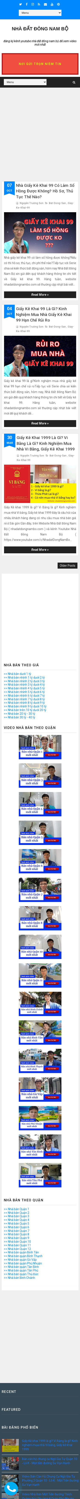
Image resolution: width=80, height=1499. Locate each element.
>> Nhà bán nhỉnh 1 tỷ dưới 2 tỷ (24, 677)
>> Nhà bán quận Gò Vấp (20, 1259)
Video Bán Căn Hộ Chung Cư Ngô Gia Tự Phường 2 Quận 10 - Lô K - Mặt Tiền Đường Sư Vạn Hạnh (50, 1481)
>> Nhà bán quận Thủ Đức (21, 1274)
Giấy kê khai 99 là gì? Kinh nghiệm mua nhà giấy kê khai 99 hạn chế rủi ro (44, 314)
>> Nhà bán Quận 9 (16, 1238)
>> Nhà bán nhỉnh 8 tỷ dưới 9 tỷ (24, 702)
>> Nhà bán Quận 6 (16, 1227)
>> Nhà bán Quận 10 (17, 1241)
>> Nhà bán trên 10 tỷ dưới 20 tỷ (25, 710)
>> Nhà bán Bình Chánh (19, 1277)
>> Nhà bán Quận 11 (17, 1245)
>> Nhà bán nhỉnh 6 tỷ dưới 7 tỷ (24, 695)
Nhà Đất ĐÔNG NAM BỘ (40, 28)
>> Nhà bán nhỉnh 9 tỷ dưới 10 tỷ (25, 706)
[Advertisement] (40, 141)
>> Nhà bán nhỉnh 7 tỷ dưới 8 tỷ (24, 699)
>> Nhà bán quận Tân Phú (21, 1270)
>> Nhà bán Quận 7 (16, 1231)
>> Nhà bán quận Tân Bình (21, 1267)
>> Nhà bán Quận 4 (16, 1220)
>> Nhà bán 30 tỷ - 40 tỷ (19, 717)
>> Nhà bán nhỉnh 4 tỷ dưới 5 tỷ (24, 688)
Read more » (40, 294)
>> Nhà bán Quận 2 (16, 1212)
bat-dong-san (57, 203)
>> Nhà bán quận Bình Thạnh (23, 1256)
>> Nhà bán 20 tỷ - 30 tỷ (19, 713)
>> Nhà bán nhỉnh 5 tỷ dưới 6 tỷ (24, 692)
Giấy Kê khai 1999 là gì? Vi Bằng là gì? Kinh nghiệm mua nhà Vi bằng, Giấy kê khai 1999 (46, 443)
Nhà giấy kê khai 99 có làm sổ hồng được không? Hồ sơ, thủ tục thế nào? (45, 191)
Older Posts (67, 565)
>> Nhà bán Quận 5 (16, 1223)
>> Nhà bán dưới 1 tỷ (17, 674)
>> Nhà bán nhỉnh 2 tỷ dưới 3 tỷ (24, 681)
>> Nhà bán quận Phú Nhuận (23, 1263)
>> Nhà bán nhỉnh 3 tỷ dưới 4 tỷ (24, 684)
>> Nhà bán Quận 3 (16, 1216)
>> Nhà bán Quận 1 (16, 1209)
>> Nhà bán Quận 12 (17, 1249)
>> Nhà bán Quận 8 (16, 1234)
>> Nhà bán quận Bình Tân (21, 1252)
